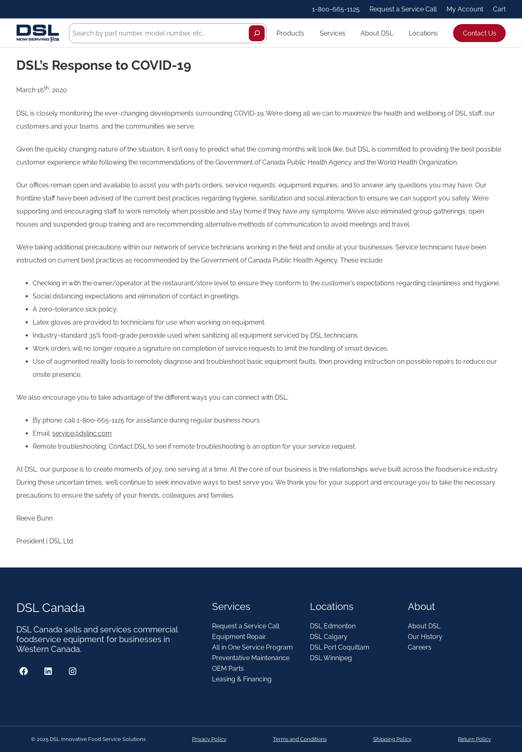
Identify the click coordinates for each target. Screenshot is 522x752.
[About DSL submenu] (397, 33)
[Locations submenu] (442, 33)
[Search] (257, 33)
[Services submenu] (349, 33)
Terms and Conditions (300, 739)
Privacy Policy (209, 739)
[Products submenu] (308, 33)
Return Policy (474, 739)
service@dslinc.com (82, 433)
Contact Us (479, 33)
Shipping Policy (392, 739)
